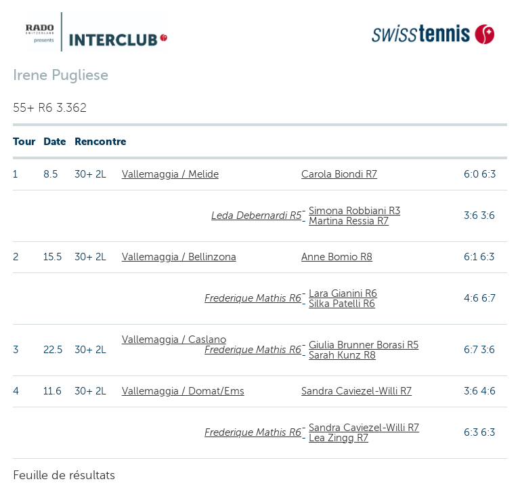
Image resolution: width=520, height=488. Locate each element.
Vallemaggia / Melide (170, 174)
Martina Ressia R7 (349, 221)
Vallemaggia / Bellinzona (179, 256)
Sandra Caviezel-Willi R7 (356, 391)
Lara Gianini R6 (343, 293)
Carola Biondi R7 (339, 174)
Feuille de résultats (64, 475)
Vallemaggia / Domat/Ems (183, 391)
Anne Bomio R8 (336, 256)
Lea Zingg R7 (338, 437)
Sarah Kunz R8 (342, 355)
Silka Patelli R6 (342, 303)
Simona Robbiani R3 (354, 210)
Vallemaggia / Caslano (174, 339)
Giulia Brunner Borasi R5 (363, 345)
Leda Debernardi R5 (256, 215)
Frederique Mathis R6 (252, 298)
